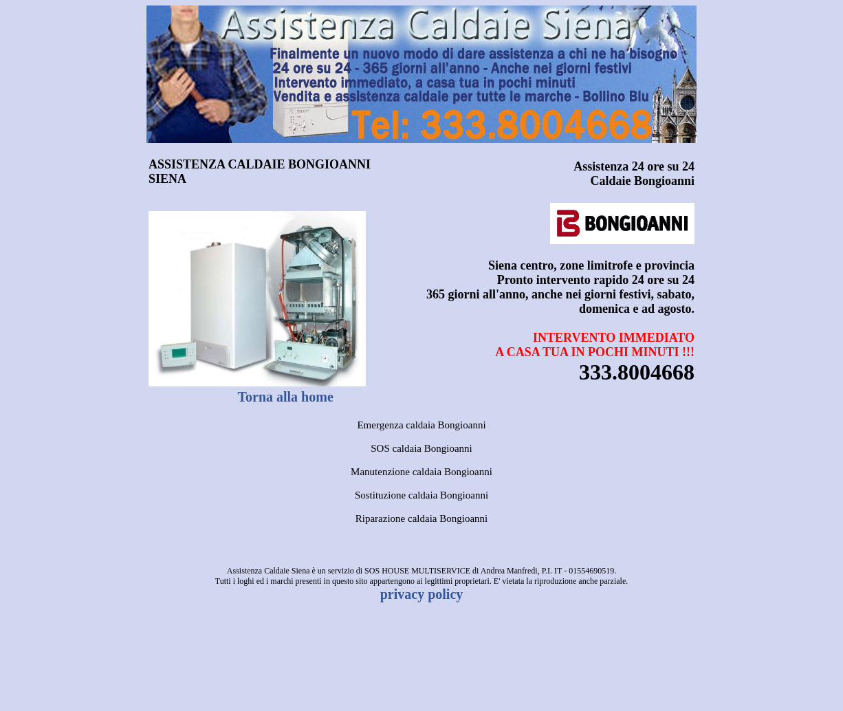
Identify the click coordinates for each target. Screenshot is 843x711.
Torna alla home (285, 396)
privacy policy (421, 594)
